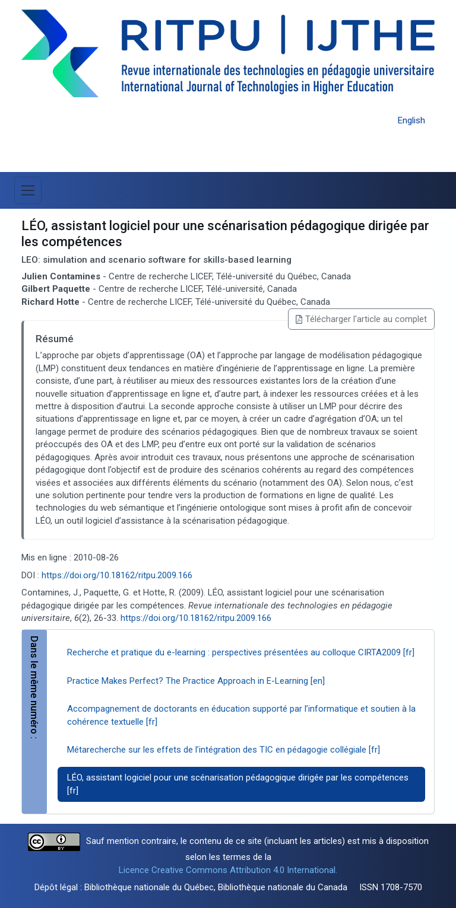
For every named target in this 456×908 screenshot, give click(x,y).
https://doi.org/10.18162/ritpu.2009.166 (117, 575)
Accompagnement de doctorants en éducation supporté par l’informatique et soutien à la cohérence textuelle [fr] (241, 715)
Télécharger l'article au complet (361, 319)
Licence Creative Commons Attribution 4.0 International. (228, 870)
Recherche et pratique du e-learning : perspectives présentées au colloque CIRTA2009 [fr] (240, 652)
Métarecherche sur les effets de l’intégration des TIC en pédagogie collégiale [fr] (223, 749)
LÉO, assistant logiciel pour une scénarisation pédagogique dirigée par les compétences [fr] (237, 783)
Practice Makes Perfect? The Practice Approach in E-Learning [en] (196, 681)
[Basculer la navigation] (28, 190)
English (411, 120)
